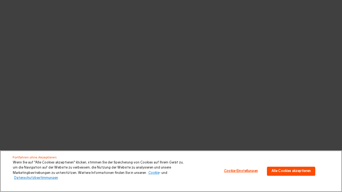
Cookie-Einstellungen (241, 171)
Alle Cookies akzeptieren (291, 171)
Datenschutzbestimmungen (36, 177)
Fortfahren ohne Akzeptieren (35, 157)
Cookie (153, 172)
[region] (171, 171)
